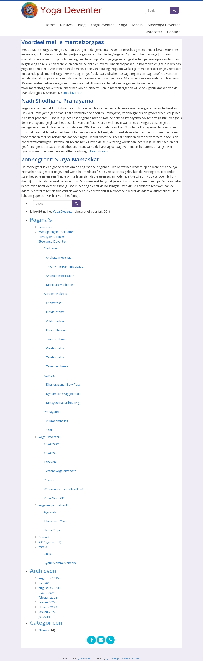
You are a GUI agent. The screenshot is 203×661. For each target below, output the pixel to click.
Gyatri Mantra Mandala (60, 563)
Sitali (49, 430)
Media (137, 24)
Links (47, 554)
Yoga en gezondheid (53, 505)
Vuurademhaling (57, 421)
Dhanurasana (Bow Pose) (64, 384)
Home (49, 24)
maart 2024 (47, 593)
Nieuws (66, 24)
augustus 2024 (49, 588)
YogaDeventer (102, 24)
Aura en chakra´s (55, 294)
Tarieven (50, 462)
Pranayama (52, 412)
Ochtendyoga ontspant (60, 471)
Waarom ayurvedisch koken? (63, 489)
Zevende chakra (57, 366)
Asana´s (49, 375)
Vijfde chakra (55, 321)
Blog (82, 24)
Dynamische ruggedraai (62, 394)
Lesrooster (153, 31)
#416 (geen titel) (50, 542)
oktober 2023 (48, 607)
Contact (173, 31)
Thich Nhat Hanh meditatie (64, 266)
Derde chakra (55, 312)
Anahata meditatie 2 (60, 276)
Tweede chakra (56, 339)
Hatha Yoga (52, 530)
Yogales (49, 453)
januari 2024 (47, 602)
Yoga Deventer (63, 211)
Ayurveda (50, 512)
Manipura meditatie (59, 285)
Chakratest (53, 303)
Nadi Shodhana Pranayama (57, 100)
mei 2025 (45, 583)
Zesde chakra (55, 357)
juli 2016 (44, 617)
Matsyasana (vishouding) (63, 403)
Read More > (73, 93)
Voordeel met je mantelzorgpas (62, 42)
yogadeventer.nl (86, 658)
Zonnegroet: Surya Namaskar (60, 159)
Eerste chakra (55, 330)
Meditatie (50, 248)
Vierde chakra (55, 348)
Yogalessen (52, 444)
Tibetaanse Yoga (55, 521)
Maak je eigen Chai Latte (56, 232)
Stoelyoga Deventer (164, 24)
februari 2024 (48, 597)
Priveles (49, 480)
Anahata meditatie (58, 257)
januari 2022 (47, 612)
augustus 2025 (49, 578)
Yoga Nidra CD (54, 498)
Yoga (123, 24)
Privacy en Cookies (52, 237)
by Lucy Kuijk (112, 658)
